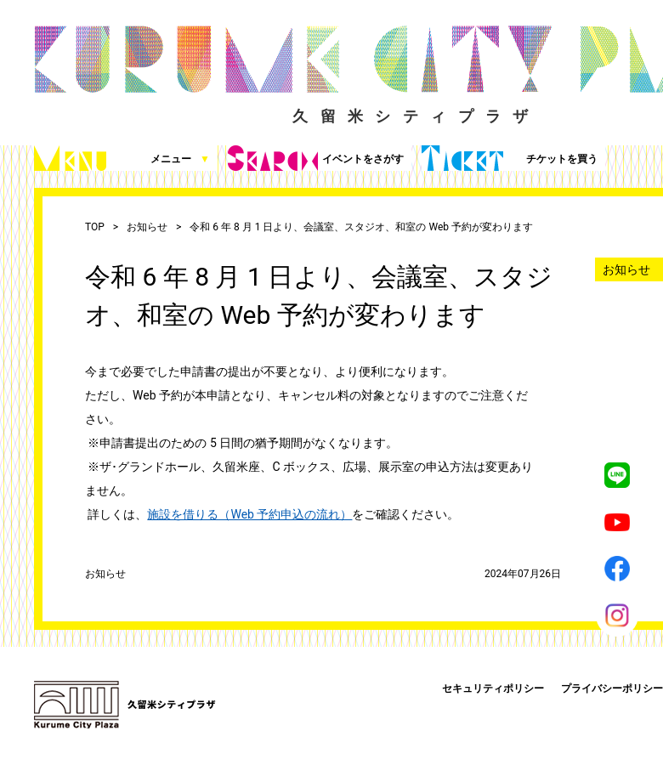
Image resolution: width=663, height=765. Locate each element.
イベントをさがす (316, 158)
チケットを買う (510, 158)
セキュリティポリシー (493, 688)
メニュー (122, 158)
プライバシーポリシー (612, 688)
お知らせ (147, 227)
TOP (95, 227)
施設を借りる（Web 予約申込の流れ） (249, 514)
